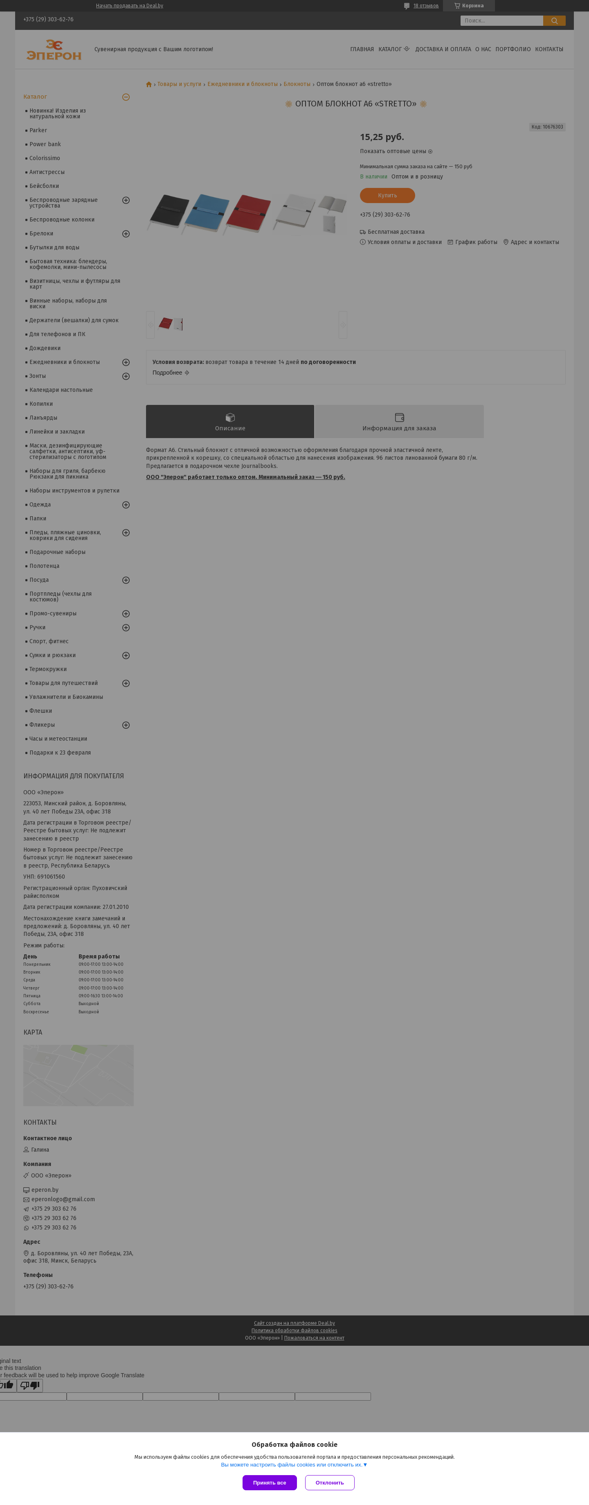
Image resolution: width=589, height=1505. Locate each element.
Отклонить (330, 1483)
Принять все (269, 1483)
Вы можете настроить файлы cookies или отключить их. (291, 1465)
